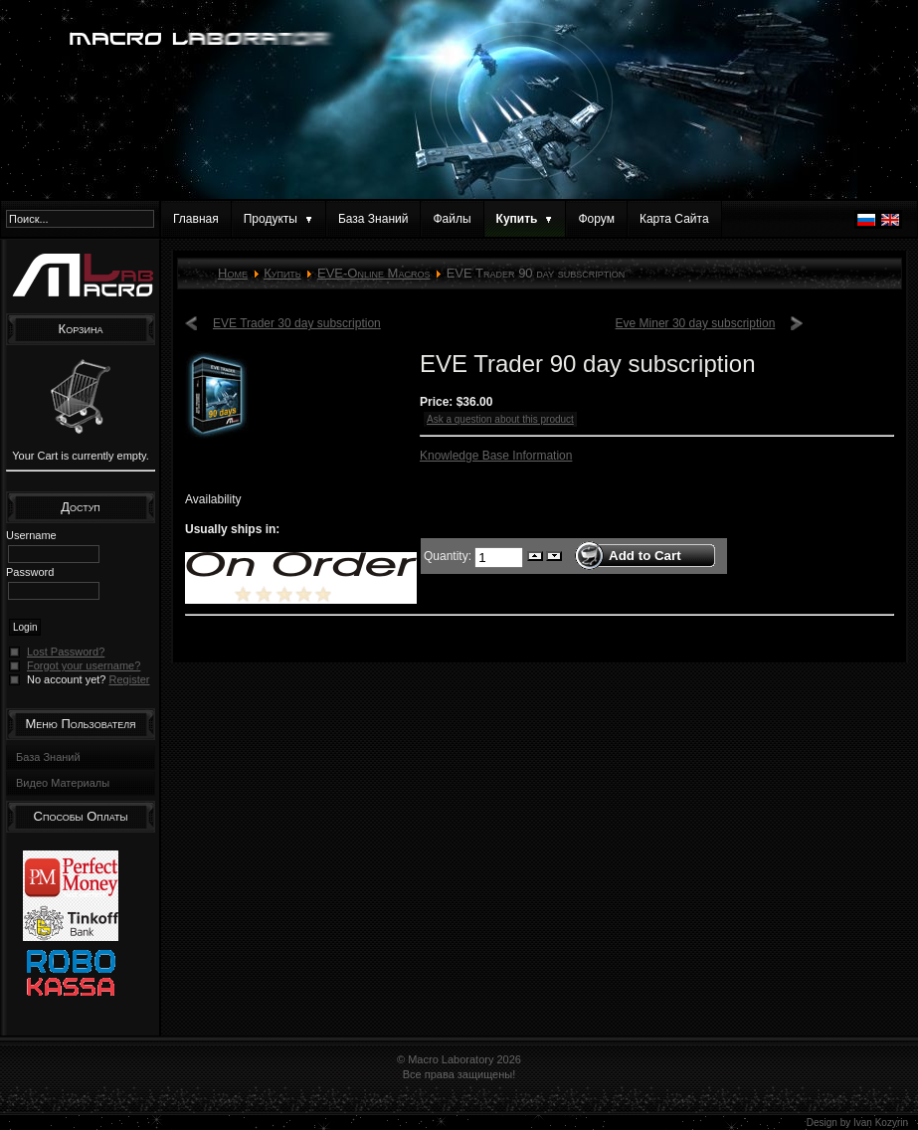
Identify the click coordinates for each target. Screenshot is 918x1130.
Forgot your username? (83, 665)
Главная (196, 219)
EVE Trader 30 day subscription (297, 323)
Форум (596, 219)
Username (31, 535)
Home (233, 273)
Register (129, 679)
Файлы (451, 219)
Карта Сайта (674, 219)
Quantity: (449, 555)
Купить (282, 273)
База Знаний (373, 219)
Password (30, 572)
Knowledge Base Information (496, 456)
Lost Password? (65, 652)
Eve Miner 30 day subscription (696, 323)
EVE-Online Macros (373, 273)
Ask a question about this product (500, 419)
